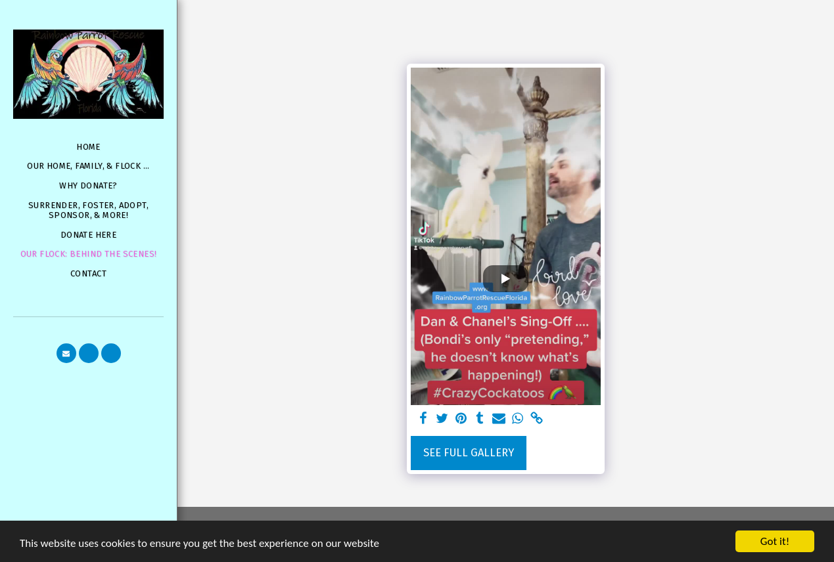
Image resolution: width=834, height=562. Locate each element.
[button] (66, 353)
